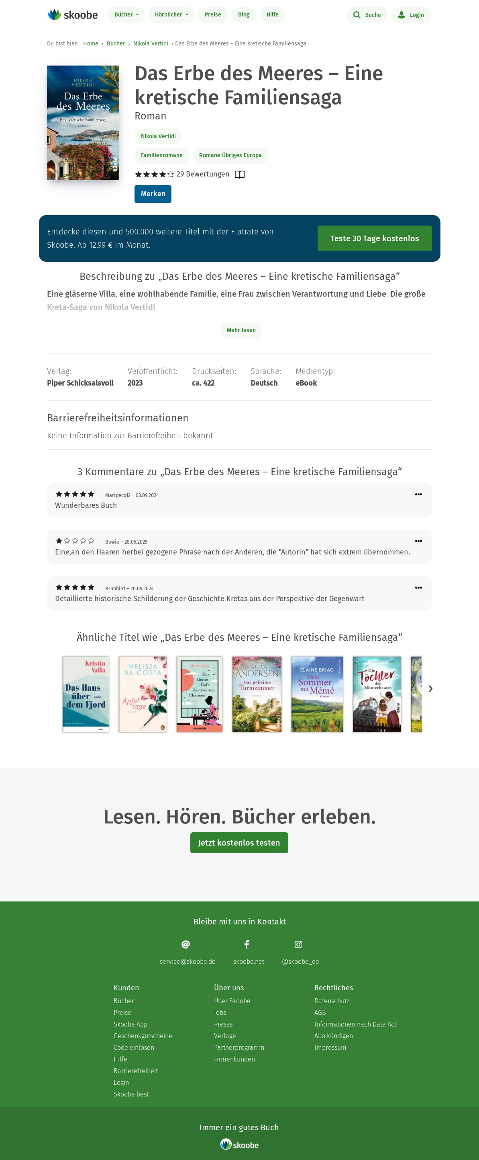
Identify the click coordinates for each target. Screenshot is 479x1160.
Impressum (330, 1047)
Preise (213, 14)
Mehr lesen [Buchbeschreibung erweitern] (241, 330)
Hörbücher (169, 14)
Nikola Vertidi (150, 43)
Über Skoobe (232, 1001)
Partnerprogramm (239, 1047)
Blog (244, 14)
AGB (320, 1012)
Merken (153, 193)
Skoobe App (130, 1024)
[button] (430, 689)
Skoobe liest (131, 1094)
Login (411, 14)
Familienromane (162, 155)
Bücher (124, 14)
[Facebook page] (248, 952)
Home (90, 43)
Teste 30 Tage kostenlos (374, 238)
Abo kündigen (333, 1036)
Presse (223, 1024)
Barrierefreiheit (136, 1071)
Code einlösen (134, 1047)
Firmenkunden (234, 1059)
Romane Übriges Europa (230, 155)
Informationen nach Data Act (355, 1024)
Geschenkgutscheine (143, 1036)
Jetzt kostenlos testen (239, 843)
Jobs (220, 1012)
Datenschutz (331, 1001)
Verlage (225, 1036)
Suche (367, 14)
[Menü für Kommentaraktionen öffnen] (418, 494)
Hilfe (273, 14)
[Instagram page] (300, 952)
